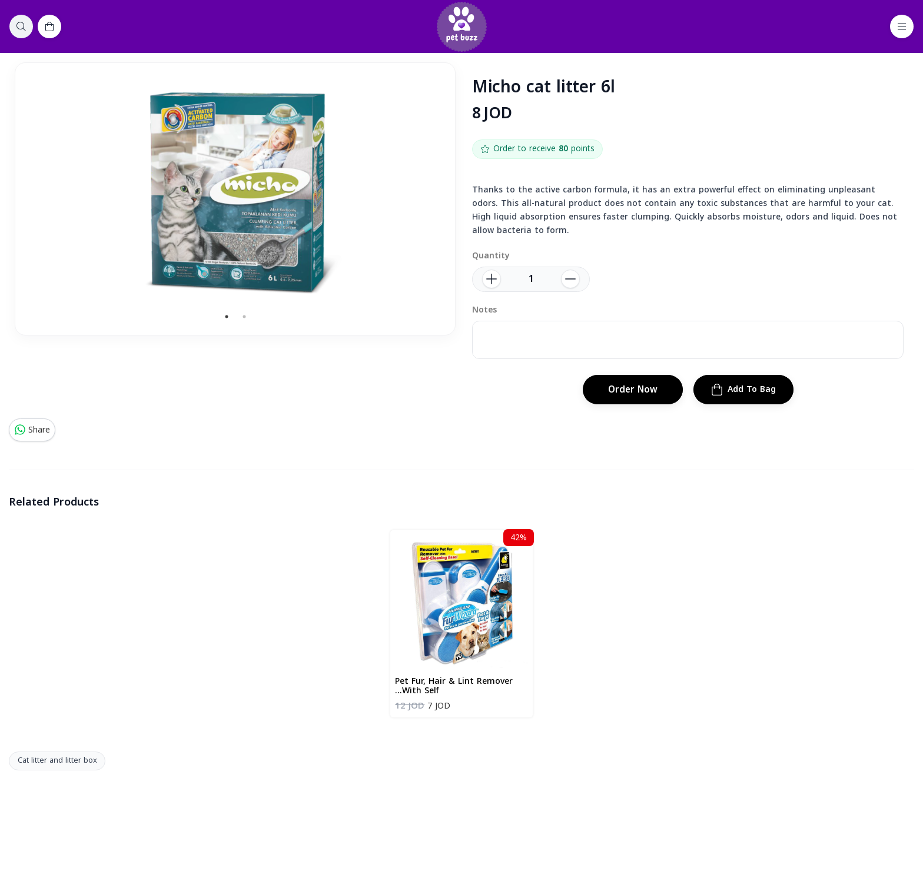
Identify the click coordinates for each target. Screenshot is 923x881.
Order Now (633, 389)
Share (32, 430)
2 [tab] (244, 317)
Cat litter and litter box (57, 760)
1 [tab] (227, 317)
